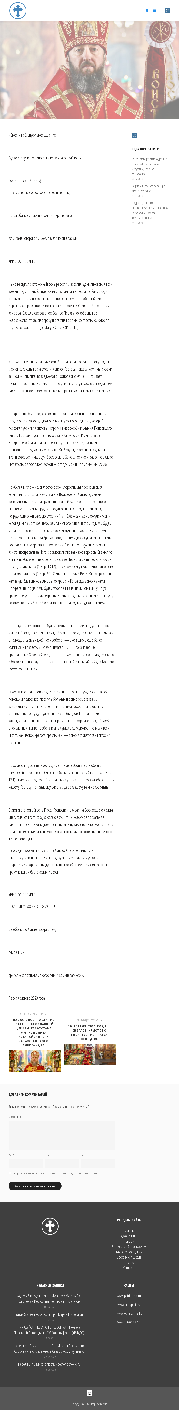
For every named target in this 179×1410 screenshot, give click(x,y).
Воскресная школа (129, 1257)
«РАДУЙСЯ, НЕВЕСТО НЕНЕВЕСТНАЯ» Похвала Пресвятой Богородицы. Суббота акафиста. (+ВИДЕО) (49, 1329)
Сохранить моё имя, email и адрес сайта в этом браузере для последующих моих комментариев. (55, 1173)
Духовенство (129, 1236)
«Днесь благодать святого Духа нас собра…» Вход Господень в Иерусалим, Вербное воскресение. (50, 1298)
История (129, 1262)
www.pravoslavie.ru (129, 1322)
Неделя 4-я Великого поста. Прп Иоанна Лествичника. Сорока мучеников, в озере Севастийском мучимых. (50, 1348)
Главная (129, 1230)
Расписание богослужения (129, 1246)
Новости (129, 1241)
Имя (11, 1155)
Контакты (129, 1267)
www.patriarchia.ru (129, 1295)
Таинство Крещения (129, 1252)
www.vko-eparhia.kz (129, 1313)
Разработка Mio (99, 1404)
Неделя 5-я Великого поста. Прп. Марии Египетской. (49, 1314)
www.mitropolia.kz (128, 1304)
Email (48, 1155)
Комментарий (15, 1117)
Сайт (83, 1155)
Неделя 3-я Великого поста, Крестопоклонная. (49, 1364)
